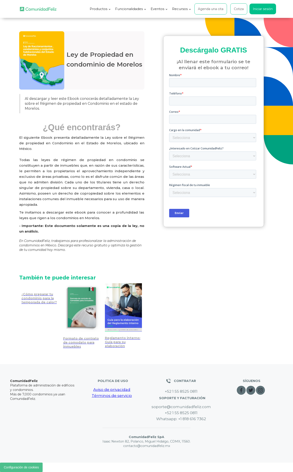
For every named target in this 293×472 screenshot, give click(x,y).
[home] (38, 9)
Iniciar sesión (263, 9)
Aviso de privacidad (111, 389)
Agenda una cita (210, 9)
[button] (100, 9)
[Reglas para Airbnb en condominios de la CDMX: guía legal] (123, 316)
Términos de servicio (112, 395)
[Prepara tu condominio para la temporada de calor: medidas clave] (40, 294)
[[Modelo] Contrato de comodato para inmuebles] (81, 316)
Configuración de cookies (21, 467)
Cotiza (239, 9)
